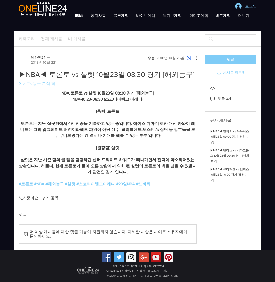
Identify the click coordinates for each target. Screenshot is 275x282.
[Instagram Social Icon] (131, 257)
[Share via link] (50, 198)
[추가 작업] (194, 58)
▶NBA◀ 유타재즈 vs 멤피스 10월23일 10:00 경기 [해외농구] (229, 175)
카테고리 (27, 39)
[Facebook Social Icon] (106, 257)
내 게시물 (76, 39)
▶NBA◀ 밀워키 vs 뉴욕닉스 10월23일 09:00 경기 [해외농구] (229, 137)
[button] (98, 15)
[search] (230, 38)
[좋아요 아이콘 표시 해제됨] (22, 198)
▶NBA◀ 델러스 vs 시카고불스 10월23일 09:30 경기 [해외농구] (229, 156)
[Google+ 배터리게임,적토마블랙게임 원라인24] (144, 257)
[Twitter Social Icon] (119, 257)
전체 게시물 (51, 39)
